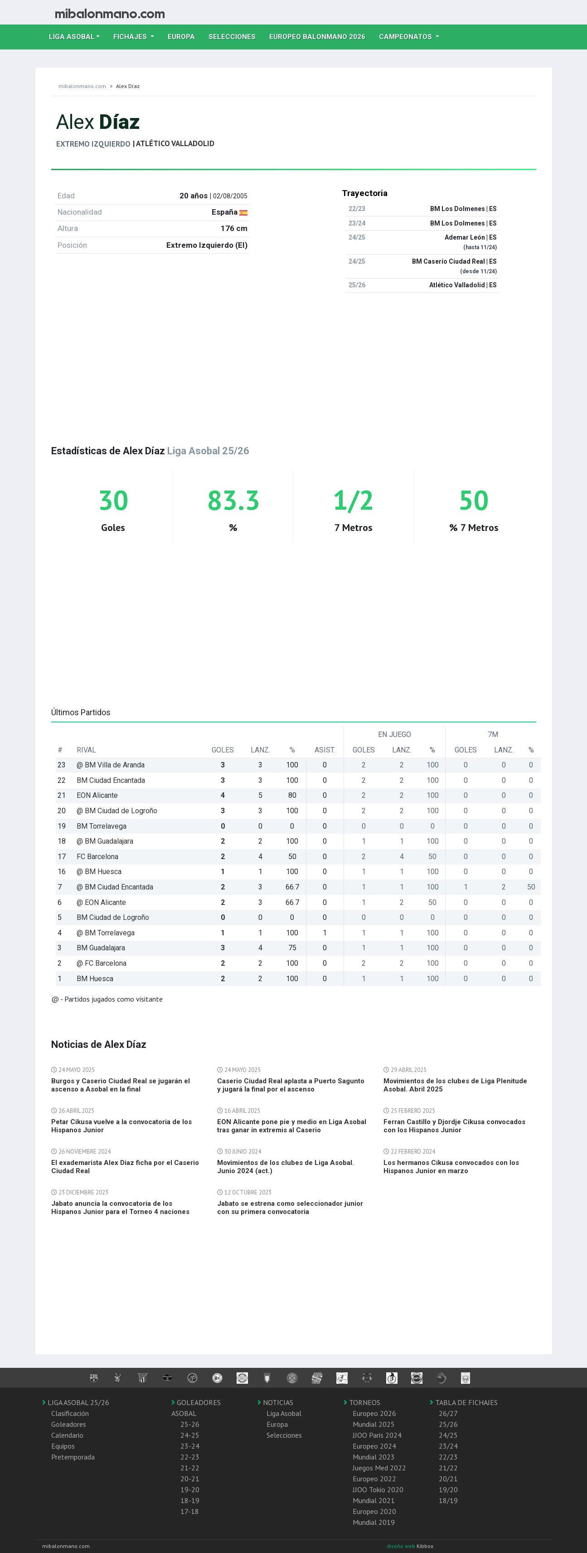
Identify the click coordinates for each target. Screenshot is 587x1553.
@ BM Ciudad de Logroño (117, 810)
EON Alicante (97, 795)
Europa (185, 36)
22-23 (189, 1456)
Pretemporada (73, 1456)
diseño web (402, 1546)
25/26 (448, 1424)
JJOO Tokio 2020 (378, 1489)
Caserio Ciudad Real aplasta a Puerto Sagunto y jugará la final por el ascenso (290, 1085)
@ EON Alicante (101, 902)
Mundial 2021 (374, 1500)
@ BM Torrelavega (106, 933)
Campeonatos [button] (406, 37)
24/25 (448, 1435)
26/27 (448, 1413)
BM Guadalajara (101, 948)
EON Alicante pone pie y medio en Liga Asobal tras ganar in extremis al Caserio (291, 1126)
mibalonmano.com (82, 86)
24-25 (189, 1435)
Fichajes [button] (131, 37)
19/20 (448, 1489)
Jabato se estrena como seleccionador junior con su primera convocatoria (290, 1207)
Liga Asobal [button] (72, 37)
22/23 (448, 1456)
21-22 (189, 1467)
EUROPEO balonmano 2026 (320, 36)
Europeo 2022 (374, 1478)
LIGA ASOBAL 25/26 (75, 1402)
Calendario (67, 1435)
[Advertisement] (293, 363)
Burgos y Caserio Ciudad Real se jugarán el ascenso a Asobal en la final (120, 1085)
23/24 (448, 1445)
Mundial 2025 (374, 1424)
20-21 (189, 1478)
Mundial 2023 (374, 1456)
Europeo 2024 (374, 1445)
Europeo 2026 (374, 1413)
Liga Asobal (284, 1413)
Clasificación (70, 1413)
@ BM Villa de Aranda (111, 765)
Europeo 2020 (374, 1511)
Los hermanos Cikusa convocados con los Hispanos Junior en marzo (451, 1167)
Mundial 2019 (374, 1522)
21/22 (448, 1467)
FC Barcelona (97, 856)
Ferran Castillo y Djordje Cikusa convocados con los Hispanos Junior (454, 1126)
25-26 (189, 1424)
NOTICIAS (275, 1402)
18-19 (189, 1500)
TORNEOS (362, 1402)
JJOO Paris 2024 (377, 1435)
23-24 (189, 1445)
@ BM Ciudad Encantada (115, 887)
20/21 (448, 1478)
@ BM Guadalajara (105, 841)
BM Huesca (95, 978)
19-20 (189, 1489)
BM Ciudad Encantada (111, 780)
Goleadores (68, 1424)
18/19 (448, 1500)
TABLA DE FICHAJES (464, 1402)
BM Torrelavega (101, 826)
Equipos (63, 1445)
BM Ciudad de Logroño (113, 917)
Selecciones (235, 36)
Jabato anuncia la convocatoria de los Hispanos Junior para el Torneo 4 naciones (120, 1207)
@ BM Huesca (99, 871)
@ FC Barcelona (101, 963)
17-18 (189, 1511)
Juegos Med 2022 (379, 1467)
